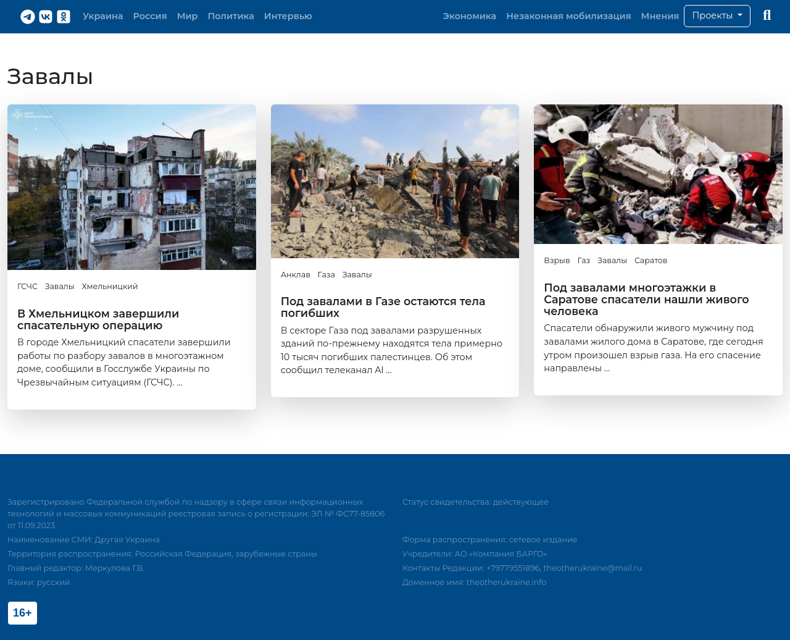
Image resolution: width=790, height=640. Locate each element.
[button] (717, 16)
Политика (231, 16)
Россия (150, 16)
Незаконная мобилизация (568, 16)
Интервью (288, 16)
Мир (187, 16)
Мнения (660, 16)
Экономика (469, 16)
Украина (103, 16)
